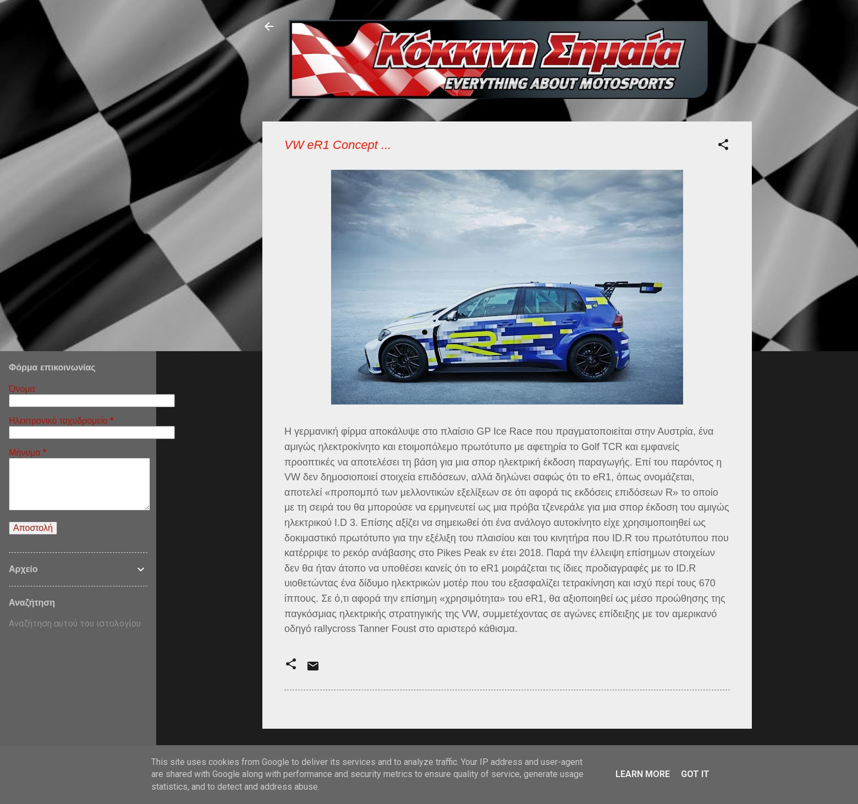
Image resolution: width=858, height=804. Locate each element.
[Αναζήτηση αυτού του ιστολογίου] (78, 624)
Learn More (642, 774)
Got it (695, 774)
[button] (723, 146)
